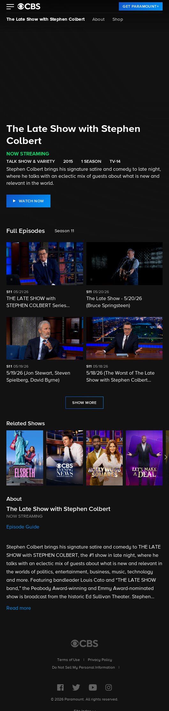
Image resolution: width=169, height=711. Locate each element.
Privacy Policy (100, 660)
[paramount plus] (29, 6)
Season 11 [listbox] (64, 231)
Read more (18, 608)
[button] (10, 7)
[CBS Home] (84, 643)
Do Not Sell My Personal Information (83, 668)
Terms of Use (68, 660)
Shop (117, 19)
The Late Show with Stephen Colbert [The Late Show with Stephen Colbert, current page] (45, 19)
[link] (141, 6)
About (98, 19)
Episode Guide (22, 527)
